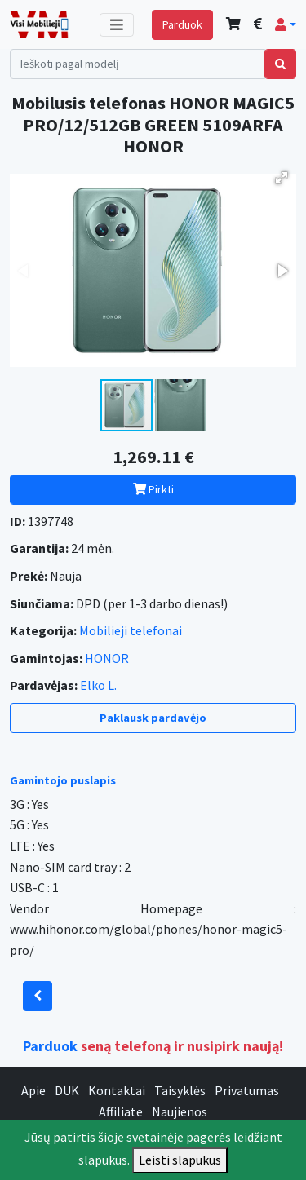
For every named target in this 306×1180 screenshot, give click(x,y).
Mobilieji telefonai (130, 630)
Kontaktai (116, 1090)
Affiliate (121, 1111)
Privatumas (247, 1090)
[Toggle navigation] (117, 25)
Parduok (182, 24)
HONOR (107, 658)
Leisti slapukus (180, 1159)
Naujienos (179, 1111)
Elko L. (98, 685)
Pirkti (153, 489)
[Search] (137, 64)
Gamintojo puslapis (63, 780)
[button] (285, 24)
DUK (67, 1090)
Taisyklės (180, 1090)
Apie (33, 1090)
